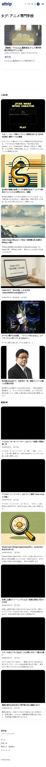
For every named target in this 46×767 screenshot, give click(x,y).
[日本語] (38, 4)
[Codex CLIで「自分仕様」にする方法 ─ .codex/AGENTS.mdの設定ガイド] (23, 277)
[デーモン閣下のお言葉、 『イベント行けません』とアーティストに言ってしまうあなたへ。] (23, 322)
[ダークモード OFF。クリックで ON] (27, 4)
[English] (35, 4)
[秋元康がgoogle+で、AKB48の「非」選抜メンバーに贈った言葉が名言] (23, 372)
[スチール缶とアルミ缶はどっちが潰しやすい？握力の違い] (23, 643)
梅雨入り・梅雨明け (8, 747)
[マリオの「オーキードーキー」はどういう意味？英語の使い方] (23, 432)
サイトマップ (5, 750)
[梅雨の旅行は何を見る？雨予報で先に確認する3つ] (23, 694)
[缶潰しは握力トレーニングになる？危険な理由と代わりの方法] (23, 590)
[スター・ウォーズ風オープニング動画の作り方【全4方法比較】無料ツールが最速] (23, 126)
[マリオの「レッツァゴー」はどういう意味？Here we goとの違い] (23, 485)
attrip (7, 3)
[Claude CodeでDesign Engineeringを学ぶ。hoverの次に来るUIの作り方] (23, 538)
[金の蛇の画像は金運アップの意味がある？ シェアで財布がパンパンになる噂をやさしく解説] (23, 179)
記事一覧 (4, 743)
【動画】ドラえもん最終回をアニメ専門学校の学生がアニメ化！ (22, 49)
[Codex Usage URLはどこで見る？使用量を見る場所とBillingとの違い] (23, 229)
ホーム (3, 740)
